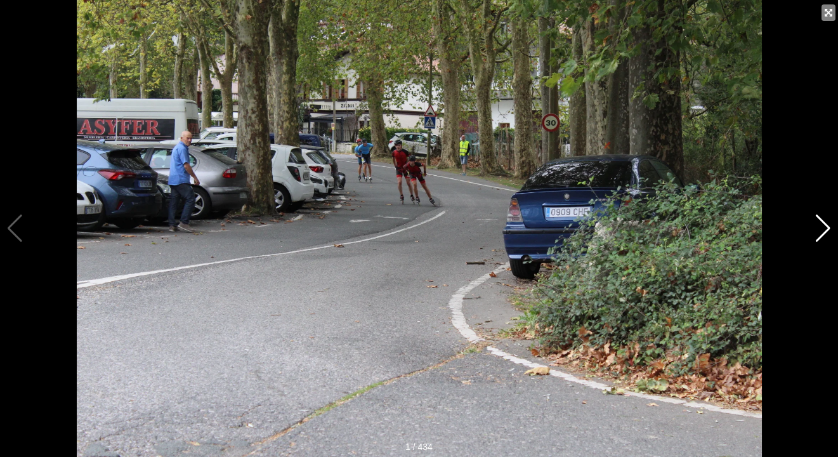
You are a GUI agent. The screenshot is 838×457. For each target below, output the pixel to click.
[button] (823, 228)
